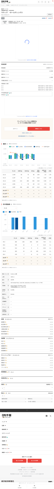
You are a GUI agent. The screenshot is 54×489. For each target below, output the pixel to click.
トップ (2, 5)
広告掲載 (20, 469)
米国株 (7, 5)
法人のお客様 (34, 460)
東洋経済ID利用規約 (27, 476)
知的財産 (33, 471)
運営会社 (23, 467)
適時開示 (44, 18)
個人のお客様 (19, 460)
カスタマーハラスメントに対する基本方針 (34, 474)
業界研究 (5, 437)
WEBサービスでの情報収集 (29, 469)
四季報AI (5, 444)
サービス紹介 (30, 467)
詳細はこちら (38, 128)
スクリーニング (6, 433)
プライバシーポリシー (24, 471)
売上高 (5, 208)
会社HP (50, 18)
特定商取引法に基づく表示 (16, 474)
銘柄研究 (5, 429)
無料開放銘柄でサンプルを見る (26, 136)
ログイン (15, 128)
